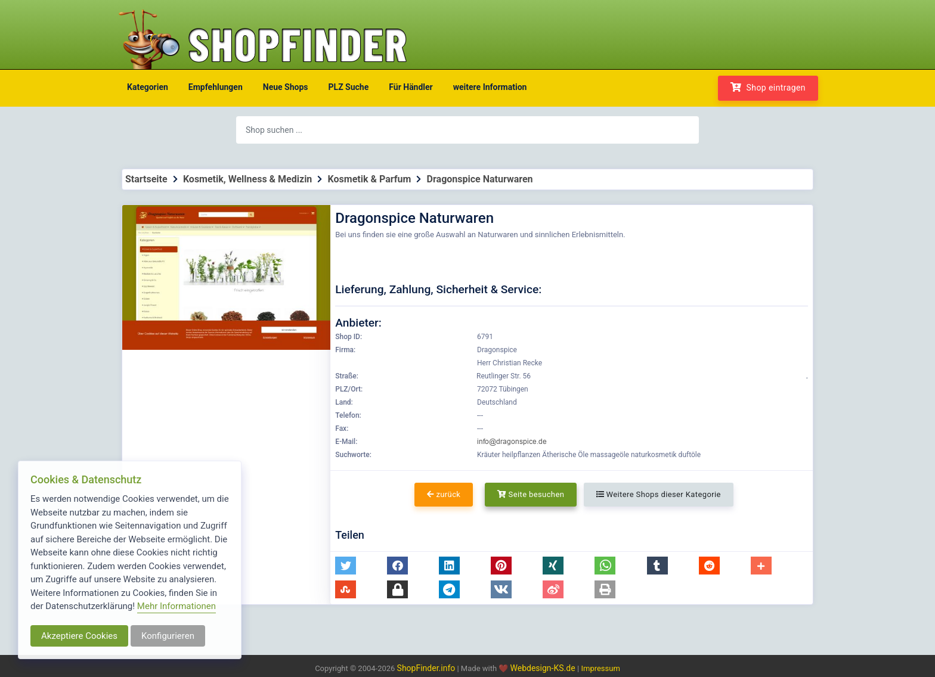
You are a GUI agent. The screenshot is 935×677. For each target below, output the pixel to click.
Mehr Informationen (176, 606)
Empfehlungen (215, 87)
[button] (345, 565)
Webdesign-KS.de (544, 668)
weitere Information (490, 87)
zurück (443, 494)
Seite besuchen (531, 494)
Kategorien (147, 87)
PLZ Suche (349, 87)
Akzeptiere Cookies (79, 636)
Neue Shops (285, 87)
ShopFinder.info (426, 668)
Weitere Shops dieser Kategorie (658, 494)
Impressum (600, 668)
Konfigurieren (167, 636)
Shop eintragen (768, 87)
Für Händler (410, 87)
